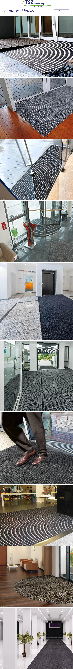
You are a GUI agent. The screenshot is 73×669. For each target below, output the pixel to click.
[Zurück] (61, 10)
